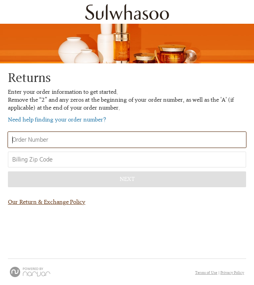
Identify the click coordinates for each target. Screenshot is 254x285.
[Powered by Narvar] (30, 272)
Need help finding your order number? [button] (57, 120)
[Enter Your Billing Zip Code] (127, 159)
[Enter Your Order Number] (127, 140)
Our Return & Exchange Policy (46, 202)
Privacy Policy (232, 273)
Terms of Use (206, 273)
